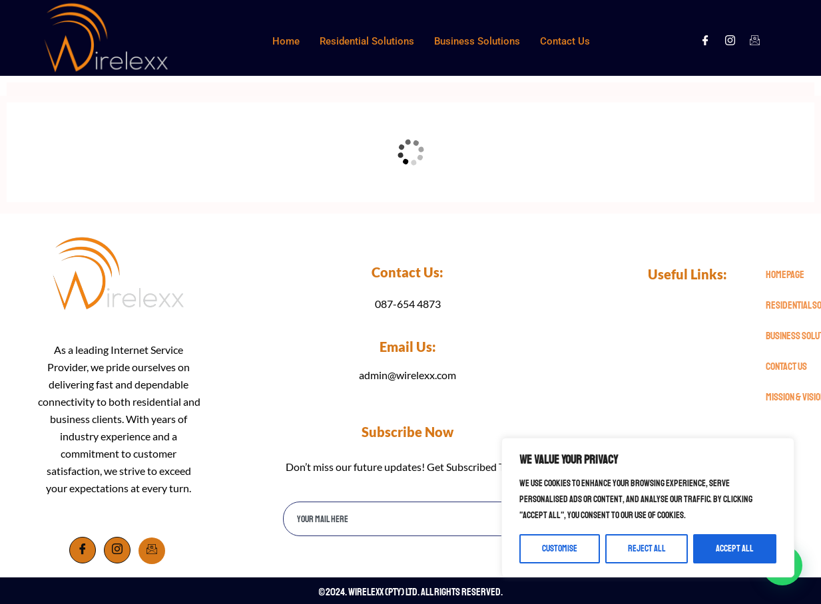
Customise (559, 548)
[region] (647, 507)
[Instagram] (730, 41)
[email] (393, 519)
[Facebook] (705, 41)
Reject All (647, 548)
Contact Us (565, 41)
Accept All (735, 548)
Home (286, 41)
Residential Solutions (367, 41)
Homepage (785, 274)
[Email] (151, 550)
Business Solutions (477, 41)
